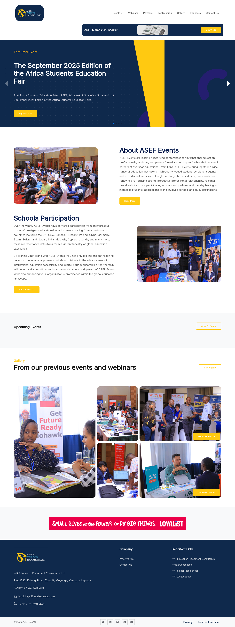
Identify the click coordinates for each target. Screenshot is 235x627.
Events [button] (116, 12)
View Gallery (210, 367)
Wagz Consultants (182, 564)
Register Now (25, 113)
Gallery (181, 12)
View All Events (208, 326)
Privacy (188, 622)
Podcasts (195, 12)
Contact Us (212, 12)
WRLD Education (181, 576)
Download (211, 30)
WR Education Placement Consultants (193, 558)
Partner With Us (27, 289)
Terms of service (208, 622)
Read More (129, 201)
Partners (148, 12)
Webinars (132, 12)
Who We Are (126, 558)
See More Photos (206, 436)
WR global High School (185, 570)
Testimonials (165, 12)
